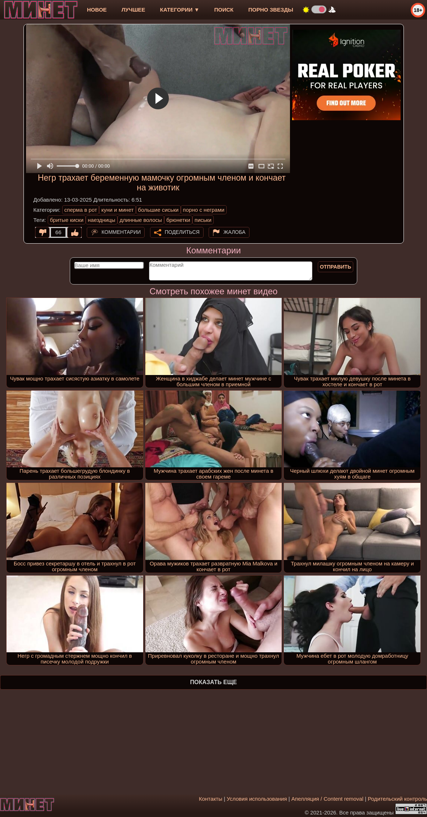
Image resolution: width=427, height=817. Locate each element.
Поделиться (182, 232)
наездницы (101, 220)
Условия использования (257, 799)
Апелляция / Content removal (327, 799)
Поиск (224, 10)
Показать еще (213, 682)
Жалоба (234, 232)
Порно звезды (270, 10)
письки (203, 220)
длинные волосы (141, 220)
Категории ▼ (180, 10)
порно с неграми (204, 210)
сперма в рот (80, 210)
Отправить (335, 267)
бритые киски (67, 220)
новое (97, 10)
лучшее (133, 10)
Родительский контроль (397, 799)
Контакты (210, 799)
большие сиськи (158, 210)
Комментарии (121, 232)
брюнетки (178, 220)
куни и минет (117, 210)
